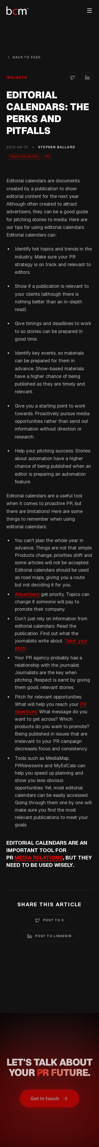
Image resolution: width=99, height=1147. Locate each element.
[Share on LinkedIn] (87, 77)
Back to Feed (23, 57)
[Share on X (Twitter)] (72, 77)
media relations (39, 857)
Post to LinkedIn (49, 936)
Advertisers (27, 594)
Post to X (49, 920)
